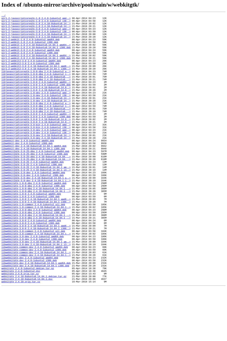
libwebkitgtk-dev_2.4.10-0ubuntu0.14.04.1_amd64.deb (36, 313)
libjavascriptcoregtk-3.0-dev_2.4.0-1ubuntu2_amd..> (36, 153)
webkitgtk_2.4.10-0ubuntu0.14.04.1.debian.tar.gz (34, 329)
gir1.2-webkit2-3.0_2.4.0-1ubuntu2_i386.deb (30, 73)
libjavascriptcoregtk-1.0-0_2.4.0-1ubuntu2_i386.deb (36, 99)
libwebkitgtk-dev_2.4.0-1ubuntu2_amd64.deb (29, 306)
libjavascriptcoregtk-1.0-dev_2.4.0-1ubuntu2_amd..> (36, 108)
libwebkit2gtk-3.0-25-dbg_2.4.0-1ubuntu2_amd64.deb (35, 178)
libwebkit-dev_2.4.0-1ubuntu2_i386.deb (27, 169)
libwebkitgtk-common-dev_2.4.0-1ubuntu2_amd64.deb (34, 293)
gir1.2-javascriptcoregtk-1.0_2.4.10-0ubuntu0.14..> (36, 25)
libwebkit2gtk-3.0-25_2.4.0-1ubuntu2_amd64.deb (32, 191)
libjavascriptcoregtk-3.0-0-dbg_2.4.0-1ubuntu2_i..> (36, 124)
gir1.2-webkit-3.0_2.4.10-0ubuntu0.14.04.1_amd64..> (36, 63)
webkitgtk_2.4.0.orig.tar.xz (20, 325)
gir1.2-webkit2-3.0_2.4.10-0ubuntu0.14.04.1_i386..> (36, 79)
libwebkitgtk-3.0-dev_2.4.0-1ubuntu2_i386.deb (31, 284)
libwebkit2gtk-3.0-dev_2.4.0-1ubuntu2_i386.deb (32, 207)
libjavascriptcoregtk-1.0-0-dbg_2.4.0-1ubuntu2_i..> (36, 86)
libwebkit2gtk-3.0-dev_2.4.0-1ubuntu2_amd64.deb (33, 204)
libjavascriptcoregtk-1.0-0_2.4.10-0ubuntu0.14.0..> (36, 102)
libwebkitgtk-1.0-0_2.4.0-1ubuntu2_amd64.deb (31, 230)
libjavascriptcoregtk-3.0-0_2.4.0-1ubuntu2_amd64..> (36, 134)
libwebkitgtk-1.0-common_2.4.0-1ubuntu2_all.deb (33, 242)
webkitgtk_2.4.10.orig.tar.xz (20, 335)
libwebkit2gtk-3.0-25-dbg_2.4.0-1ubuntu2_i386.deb (34, 182)
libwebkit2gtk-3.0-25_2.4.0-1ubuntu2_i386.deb (31, 194)
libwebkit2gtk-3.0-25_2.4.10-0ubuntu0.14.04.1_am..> (36, 198)
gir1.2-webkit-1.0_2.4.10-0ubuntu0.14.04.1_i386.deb (36, 54)
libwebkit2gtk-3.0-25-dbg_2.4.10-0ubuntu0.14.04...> (36, 185)
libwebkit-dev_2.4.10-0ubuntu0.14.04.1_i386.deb (33, 175)
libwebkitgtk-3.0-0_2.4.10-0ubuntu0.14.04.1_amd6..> (36, 268)
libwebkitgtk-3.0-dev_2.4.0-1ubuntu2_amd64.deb (32, 281)
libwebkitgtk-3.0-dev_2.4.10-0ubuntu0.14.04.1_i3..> (36, 290)
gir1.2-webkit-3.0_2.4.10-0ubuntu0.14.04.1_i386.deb (36, 67)
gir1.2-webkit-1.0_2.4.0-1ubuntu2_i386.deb (29, 48)
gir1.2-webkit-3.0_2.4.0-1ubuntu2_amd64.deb (30, 57)
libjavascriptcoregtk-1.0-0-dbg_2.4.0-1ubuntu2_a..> (36, 83)
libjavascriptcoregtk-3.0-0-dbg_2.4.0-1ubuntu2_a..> (36, 121)
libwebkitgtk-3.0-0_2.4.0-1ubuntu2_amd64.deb (31, 261)
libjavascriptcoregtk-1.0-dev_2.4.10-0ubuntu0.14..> (36, 115)
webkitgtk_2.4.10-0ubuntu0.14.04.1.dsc (27, 332)
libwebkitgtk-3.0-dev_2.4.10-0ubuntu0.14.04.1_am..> (36, 287)
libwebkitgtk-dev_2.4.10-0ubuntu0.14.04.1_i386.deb (35, 316)
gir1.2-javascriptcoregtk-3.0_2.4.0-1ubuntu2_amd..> (36, 32)
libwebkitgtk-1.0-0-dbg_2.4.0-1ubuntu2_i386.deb (33, 220)
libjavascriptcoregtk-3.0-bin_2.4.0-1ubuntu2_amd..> (36, 146)
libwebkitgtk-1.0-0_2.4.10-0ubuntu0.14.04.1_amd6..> (36, 236)
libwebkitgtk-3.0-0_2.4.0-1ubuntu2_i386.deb (30, 265)
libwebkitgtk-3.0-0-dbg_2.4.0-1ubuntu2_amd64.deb (34, 249)
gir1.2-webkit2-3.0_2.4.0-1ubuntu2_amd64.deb (31, 70)
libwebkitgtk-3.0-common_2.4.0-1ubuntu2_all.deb (33, 274)
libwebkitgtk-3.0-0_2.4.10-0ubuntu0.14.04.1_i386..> (36, 271)
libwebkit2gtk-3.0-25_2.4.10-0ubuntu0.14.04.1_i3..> (36, 201)
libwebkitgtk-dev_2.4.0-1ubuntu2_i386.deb (29, 309)
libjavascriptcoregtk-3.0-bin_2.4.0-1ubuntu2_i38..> (36, 150)
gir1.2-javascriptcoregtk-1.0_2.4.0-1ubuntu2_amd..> (36, 19)
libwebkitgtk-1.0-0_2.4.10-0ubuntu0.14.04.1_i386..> (36, 239)
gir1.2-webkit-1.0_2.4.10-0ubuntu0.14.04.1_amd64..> (36, 51)
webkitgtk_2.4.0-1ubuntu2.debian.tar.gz (27, 319)
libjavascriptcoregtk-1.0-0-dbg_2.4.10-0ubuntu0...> (36, 89)
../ (3, 16)
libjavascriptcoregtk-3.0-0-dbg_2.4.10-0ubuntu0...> (36, 127)
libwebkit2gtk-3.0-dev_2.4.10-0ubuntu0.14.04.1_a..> (36, 210)
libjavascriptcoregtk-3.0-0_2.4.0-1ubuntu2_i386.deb (36, 137)
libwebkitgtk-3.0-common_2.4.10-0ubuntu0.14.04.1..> (36, 277)
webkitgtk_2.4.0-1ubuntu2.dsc (20, 322)
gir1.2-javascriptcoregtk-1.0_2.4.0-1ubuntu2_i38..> (36, 22)
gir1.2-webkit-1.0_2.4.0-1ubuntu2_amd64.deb (30, 44)
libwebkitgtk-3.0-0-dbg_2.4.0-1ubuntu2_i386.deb (33, 252)
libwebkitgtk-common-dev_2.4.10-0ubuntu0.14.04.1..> (36, 300)
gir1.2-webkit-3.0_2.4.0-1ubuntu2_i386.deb (29, 60)
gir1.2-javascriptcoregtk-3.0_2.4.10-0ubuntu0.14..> (36, 38)
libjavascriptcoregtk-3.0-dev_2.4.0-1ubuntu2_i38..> (36, 156)
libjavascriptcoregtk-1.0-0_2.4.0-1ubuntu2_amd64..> (36, 95)
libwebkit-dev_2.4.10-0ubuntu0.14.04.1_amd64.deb (34, 172)
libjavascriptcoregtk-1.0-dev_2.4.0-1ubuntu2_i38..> (36, 111)
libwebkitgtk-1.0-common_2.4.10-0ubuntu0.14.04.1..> (36, 246)
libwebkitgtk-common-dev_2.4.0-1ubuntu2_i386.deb (34, 297)
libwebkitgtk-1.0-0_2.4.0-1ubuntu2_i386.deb (30, 233)
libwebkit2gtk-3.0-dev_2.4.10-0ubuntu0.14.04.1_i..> (36, 214)
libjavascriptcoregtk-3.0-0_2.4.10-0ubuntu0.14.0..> (36, 140)
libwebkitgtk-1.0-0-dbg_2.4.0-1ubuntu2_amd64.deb (34, 217)
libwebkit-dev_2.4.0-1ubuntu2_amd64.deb (27, 166)
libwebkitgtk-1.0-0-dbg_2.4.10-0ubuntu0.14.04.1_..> (36, 223)
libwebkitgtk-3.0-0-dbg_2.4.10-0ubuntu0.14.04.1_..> (36, 255)
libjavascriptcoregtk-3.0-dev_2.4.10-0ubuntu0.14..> (36, 159)
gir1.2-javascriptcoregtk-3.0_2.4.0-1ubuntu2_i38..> (36, 35)
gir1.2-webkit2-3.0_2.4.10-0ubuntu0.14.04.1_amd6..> (36, 76)
